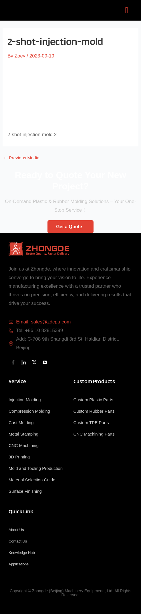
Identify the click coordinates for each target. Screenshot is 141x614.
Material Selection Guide (32, 479)
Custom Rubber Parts (94, 411)
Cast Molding (21, 422)
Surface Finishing (25, 491)
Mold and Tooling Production (36, 468)
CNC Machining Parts (94, 434)
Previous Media (21, 158)
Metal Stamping (23, 434)
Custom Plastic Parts (93, 399)
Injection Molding (25, 399)
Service (17, 381)
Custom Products (94, 381)
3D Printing (19, 456)
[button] (126, 10)
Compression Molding (29, 411)
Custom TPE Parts (91, 422)
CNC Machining (24, 445)
